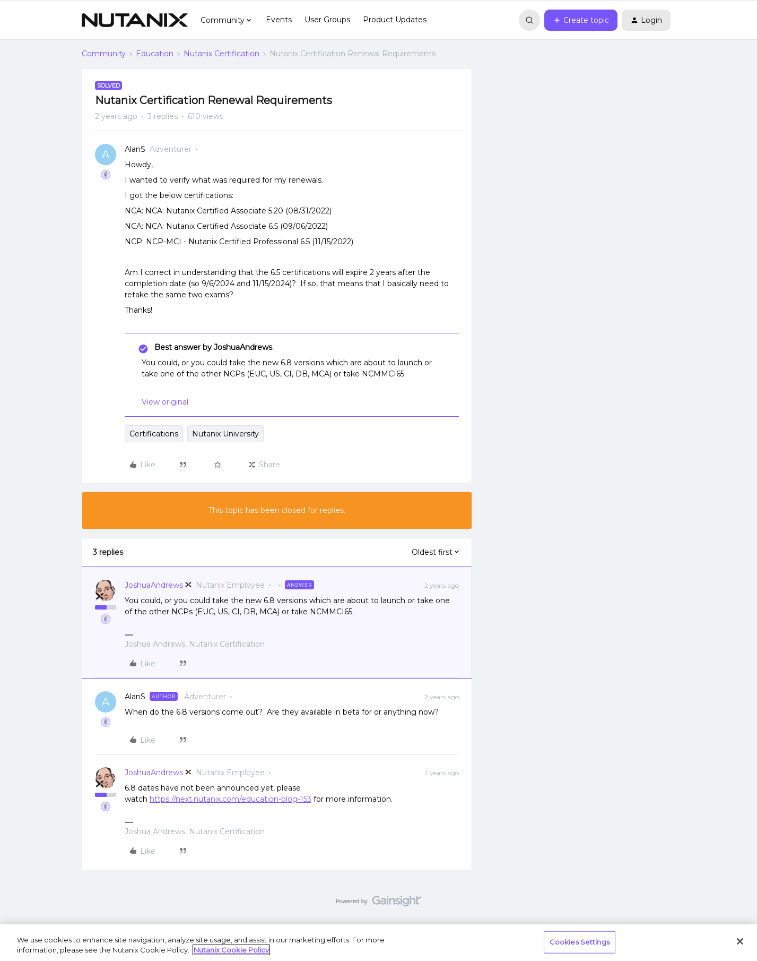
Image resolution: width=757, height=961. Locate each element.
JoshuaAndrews (154, 585)
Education (154, 53)
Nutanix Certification (221, 53)
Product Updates (395, 19)
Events (279, 19)
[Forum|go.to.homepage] (135, 20)
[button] (580, 20)
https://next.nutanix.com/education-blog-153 (230, 799)
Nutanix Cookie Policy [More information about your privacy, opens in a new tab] (231, 950)
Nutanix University (225, 434)
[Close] (740, 941)
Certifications (153, 434)
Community (104, 53)
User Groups (327, 19)
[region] (378, 942)
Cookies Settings (580, 942)
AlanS (135, 149)
